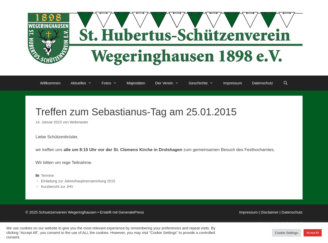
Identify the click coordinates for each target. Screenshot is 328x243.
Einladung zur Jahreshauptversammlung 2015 (78, 181)
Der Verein (169, 83)
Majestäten (136, 83)
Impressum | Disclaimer (258, 212)
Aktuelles (84, 83)
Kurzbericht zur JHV (57, 187)
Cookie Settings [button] (286, 233)
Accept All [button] (313, 232)
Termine (47, 175)
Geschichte (203, 83)
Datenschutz (262, 83)
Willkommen (50, 83)
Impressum (232, 83)
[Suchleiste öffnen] (285, 83)
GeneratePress (131, 212)
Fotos (112, 83)
